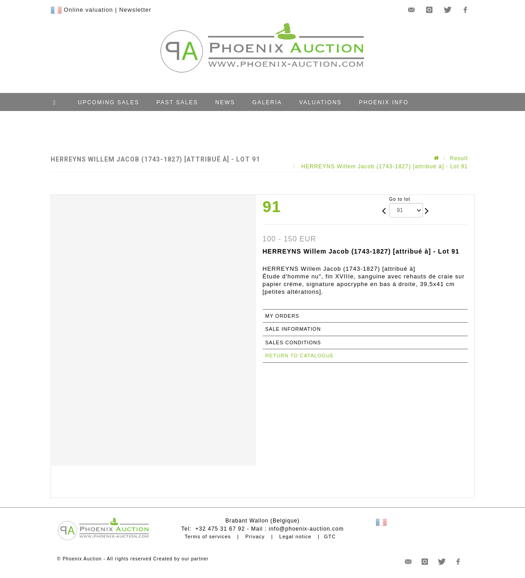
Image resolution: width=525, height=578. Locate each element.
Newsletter (135, 9)
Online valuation (88, 9)
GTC (330, 536)
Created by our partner (181, 558)
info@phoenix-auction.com (306, 529)
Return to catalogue (299, 355)
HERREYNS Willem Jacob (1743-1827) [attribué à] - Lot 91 (383, 166)
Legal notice (295, 536)
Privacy (255, 536)
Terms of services (208, 536)
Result (459, 158)
